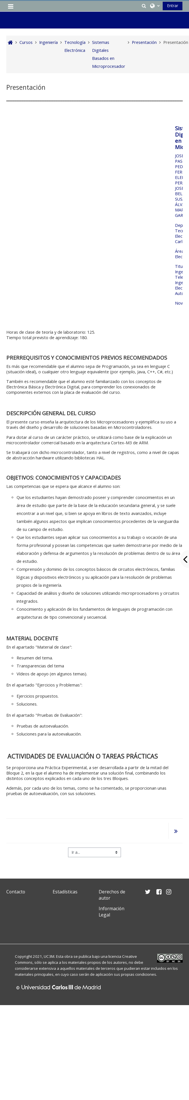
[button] (144, 5)
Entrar (172, 5)
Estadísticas (65, 892)
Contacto (15, 892)
